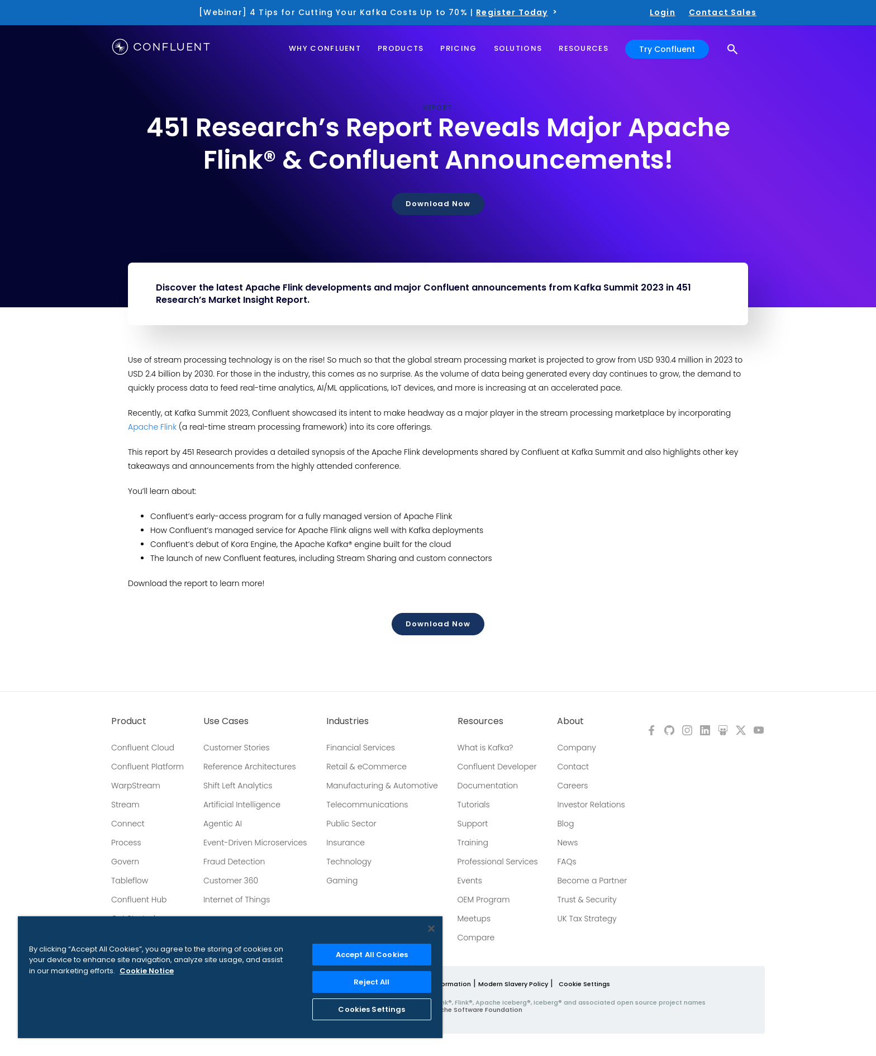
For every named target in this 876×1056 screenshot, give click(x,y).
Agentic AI (222, 823)
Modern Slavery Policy (513, 983)
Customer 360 (230, 880)
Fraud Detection (234, 861)
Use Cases (226, 721)
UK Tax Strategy (586, 918)
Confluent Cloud (142, 747)
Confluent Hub (138, 899)
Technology (349, 861)
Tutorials (474, 804)
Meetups (474, 918)
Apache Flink (152, 426)
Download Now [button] (438, 203)
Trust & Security (586, 899)
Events (470, 880)
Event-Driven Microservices (255, 842)
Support (473, 823)
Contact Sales (722, 12)
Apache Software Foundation (474, 1009)
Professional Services (498, 861)
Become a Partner (592, 880)
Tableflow (129, 880)
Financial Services (360, 747)
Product (128, 721)
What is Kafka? (485, 747)
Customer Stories (236, 747)
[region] (230, 977)
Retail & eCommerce (366, 766)
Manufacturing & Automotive (382, 785)
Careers (572, 785)
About (570, 721)
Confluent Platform (147, 766)
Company (576, 747)
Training (473, 842)
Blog (565, 823)
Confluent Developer (497, 766)
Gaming (342, 880)
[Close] (431, 928)
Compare (476, 937)
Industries (347, 721)
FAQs (566, 861)
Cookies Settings (371, 1009)
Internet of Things (236, 899)
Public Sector (351, 823)
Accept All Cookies (372, 954)
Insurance (345, 842)
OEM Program (484, 899)
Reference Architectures (249, 766)
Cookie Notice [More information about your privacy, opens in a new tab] (147, 970)
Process (126, 842)
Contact (573, 766)
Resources (480, 721)
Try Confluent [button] (667, 49)
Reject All (371, 982)
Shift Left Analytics (238, 785)
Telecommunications (367, 804)
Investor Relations (591, 804)
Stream (125, 804)
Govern (125, 861)
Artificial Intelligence (241, 804)
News (567, 842)
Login (662, 12)
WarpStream (135, 785)
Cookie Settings (584, 983)
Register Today (512, 12)
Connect (128, 823)
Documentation (488, 785)
